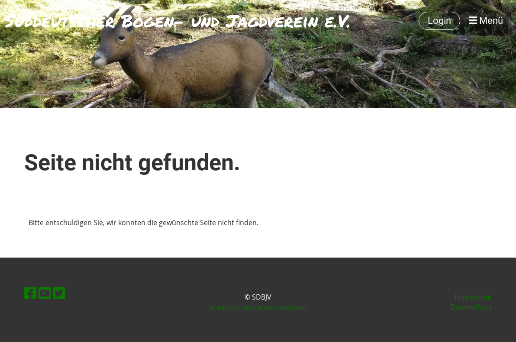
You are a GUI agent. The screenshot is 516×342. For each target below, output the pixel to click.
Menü (486, 20)
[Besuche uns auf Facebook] (30, 293)
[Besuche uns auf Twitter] (59, 293)
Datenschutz (471, 307)
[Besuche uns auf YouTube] (45, 293)
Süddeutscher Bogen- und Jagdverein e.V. (177, 21)
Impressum (473, 297)
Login (439, 20)
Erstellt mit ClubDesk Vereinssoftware (258, 307)
